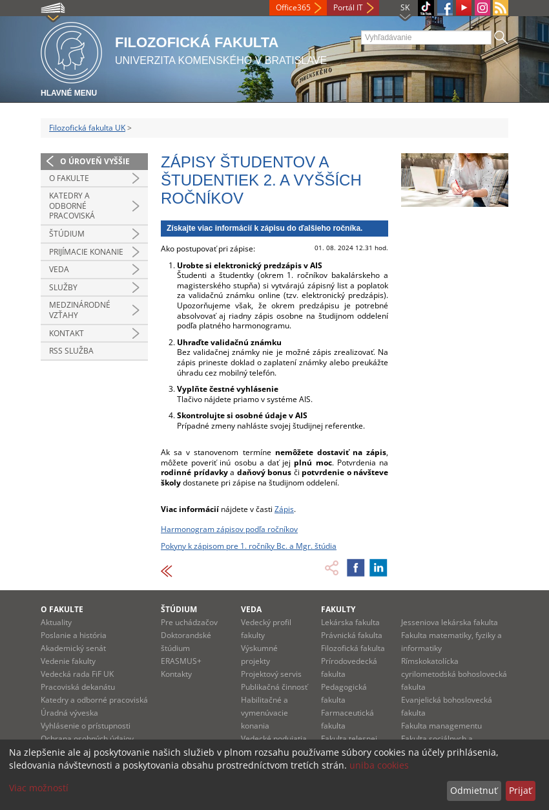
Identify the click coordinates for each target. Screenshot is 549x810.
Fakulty (338, 609)
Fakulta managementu (441, 725)
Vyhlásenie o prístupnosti (85, 725)
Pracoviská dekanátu (78, 686)
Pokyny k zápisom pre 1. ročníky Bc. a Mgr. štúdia (249, 545)
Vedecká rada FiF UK (77, 673)
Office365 (293, 7)
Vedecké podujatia (274, 738)
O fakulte (69, 178)
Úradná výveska (69, 712)
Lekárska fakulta (350, 622)
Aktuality (56, 622)
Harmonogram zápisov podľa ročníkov (229, 529)
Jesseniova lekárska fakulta (449, 622)
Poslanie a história (74, 635)
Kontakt (66, 333)
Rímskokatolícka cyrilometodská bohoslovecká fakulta (454, 673)
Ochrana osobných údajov (87, 738)
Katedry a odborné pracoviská (72, 205)
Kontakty (176, 673)
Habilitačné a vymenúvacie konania (264, 712)
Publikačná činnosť (274, 686)
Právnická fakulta (351, 635)
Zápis (284, 509)
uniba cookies (379, 765)
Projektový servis (271, 673)
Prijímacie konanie (86, 251)
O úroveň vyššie (95, 161)
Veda (59, 269)
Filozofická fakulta (353, 648)
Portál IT (348, 7)
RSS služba (71, 350)
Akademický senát (73, 648)
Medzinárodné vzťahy (79, 310)
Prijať (520, 790)
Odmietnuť (473, 790)
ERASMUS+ (181, 660)
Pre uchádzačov (189, 622)
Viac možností (38, 788)
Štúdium (67, 233)
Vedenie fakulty (68, 660)
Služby (63, 287)
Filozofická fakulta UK (87, 127)
